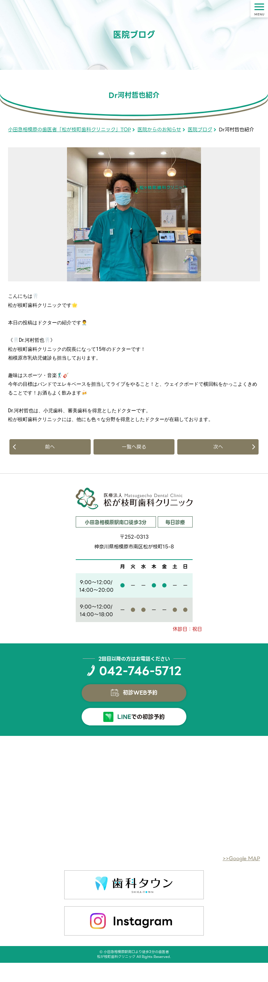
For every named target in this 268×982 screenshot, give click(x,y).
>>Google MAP (241, 858)
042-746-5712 (140, 671)
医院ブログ (200, 129)
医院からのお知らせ (159, 129)
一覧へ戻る (134, 447)
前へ (50, 447)
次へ (218, 447)
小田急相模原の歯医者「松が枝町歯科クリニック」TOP (69, 129)
